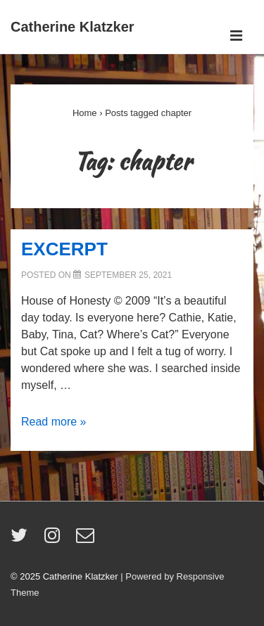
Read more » (54, 422)
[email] (87, 540)
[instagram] (55, 540)
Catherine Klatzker (72, 26)
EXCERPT (64, 249)
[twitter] (22, 540)
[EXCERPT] (128, 275)
